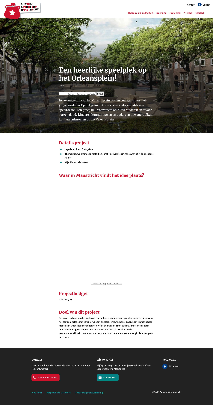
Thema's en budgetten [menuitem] (140, 13)
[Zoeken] (209, 13)
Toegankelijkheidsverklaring (89, 392)
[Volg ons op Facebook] (200, 4)
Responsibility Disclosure (59, 392)
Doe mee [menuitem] (161, 13)
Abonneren (107, 377)
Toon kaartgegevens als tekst (106, 283)
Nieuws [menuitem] (188, 13)
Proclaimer (36, 392)
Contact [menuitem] (199, 13)
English (206, 4)
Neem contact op (45, 377)
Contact (191, 4)
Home (62, 85)
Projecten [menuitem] (175, 13)
